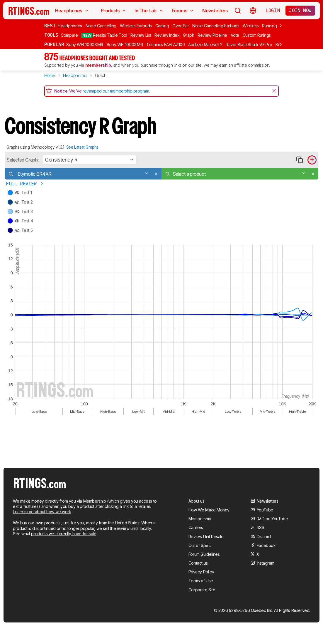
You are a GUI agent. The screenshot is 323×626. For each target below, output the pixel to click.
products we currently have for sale (63, 533)
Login (273, 10)
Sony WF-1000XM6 (125, 44)
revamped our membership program (116, 90)
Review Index (167, 35)
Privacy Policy (201, 571)
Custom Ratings (257, 35)
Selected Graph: (22, 160)
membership (98, 65)
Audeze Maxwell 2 (205, 44)
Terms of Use (200, 580)
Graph (188, 35)
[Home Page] (29, 10)
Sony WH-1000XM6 (84, 44)
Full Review (25, 184)
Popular (54, 44)
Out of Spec (199, 545)
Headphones (70, 25)
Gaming (162, 25)
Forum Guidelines (204, 554)
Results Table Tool (104, 35)
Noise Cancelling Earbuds (215, 25)
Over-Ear (180, 25)
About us (196, 501)
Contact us (198, 562)
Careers (195, 527)
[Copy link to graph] (299, 160)
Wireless (251, 25)
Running (269, 25)
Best (49, 25)
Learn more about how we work (42, 511)
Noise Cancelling (101, 25)
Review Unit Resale (206, 536)
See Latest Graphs (82, 147)
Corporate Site (201, 589)
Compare (69, 35)
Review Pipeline (212, 35)
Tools (51, 35)
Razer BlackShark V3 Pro (249, 44)
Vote (235, 35)
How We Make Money (208, 509)
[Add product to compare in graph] (312, 160)
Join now (300, 10)
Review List (140, 35)
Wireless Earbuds (136, 25)
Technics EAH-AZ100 (165, 44)
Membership (94, 501)
